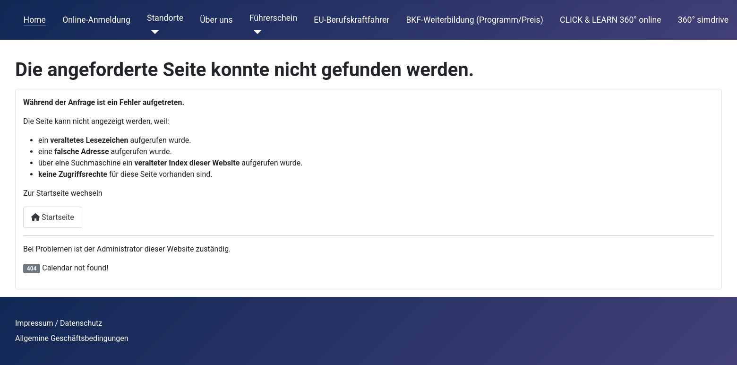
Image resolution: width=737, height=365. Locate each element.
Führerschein (273, 18)
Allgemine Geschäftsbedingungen (72, 338)
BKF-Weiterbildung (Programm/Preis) (474, 20)
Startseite (52, 217)
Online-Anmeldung (96, 20)
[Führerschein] (255, 32)
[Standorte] (153, 32)
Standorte (165, 18)
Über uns (216, 20)
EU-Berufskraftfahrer (351, 20)
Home (35, 20)
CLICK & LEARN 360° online (610, 20)
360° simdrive (703, 20)
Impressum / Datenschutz (58, 323)
